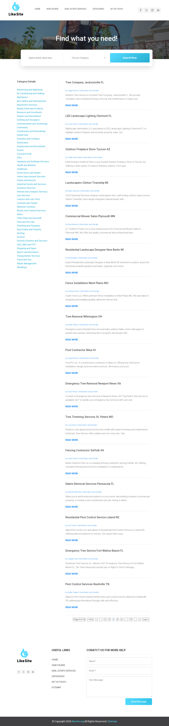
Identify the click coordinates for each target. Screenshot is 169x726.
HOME (37, 9)
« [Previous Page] (96, 619)
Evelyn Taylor (73, 325)
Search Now (135, 57)
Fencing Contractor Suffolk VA (84, 450)
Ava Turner (72, 525)
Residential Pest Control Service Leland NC (92, 517)
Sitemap (112, 721)
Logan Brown (73, 90)
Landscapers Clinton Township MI (86, 182)
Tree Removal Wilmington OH (83, 316)
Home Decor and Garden (89, 90)
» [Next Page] (139, 619)
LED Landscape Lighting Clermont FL (88, 116)
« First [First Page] (90, 619)
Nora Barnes (73, 224)
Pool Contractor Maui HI (80, 350)
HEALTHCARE (53, 9)
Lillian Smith (73, 458)
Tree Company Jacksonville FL (84, 82)
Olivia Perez (72, 392)
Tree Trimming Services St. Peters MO (89, 417)
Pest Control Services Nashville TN (87, 584)
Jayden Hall (72, 559)
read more (71, 105)
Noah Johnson (73, 191)
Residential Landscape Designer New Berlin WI (94, 249)
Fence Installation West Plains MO (86, 283)
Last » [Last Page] (145, 619)
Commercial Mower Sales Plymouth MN (90, 216)
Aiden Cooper (73, 592)
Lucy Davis (72, 425)
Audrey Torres (73, 291)
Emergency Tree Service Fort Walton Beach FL (94, 550)
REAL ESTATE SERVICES (75, 9)
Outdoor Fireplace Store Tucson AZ (87, 149)
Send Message (138, 701)
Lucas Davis (73, 124)
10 (131, 619)
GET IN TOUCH (116, 9)
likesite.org (78, 721)
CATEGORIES (98, 9)
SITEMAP (56, 687)
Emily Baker (72, 258)
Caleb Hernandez (75, 157)
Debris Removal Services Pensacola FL (89, 483)
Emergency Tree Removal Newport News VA (93, 383)
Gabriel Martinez (74, 492)
